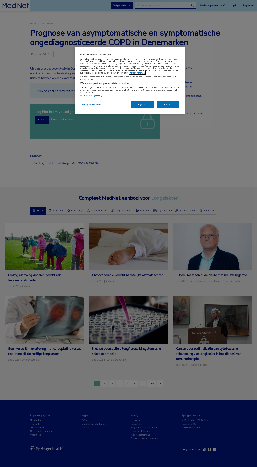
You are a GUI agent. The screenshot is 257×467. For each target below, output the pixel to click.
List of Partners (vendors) (91, 95)
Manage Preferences (91, 104)
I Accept (168, 104)
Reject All (142, 104)
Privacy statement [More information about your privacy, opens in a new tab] (137, 72)
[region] (130, 80)
